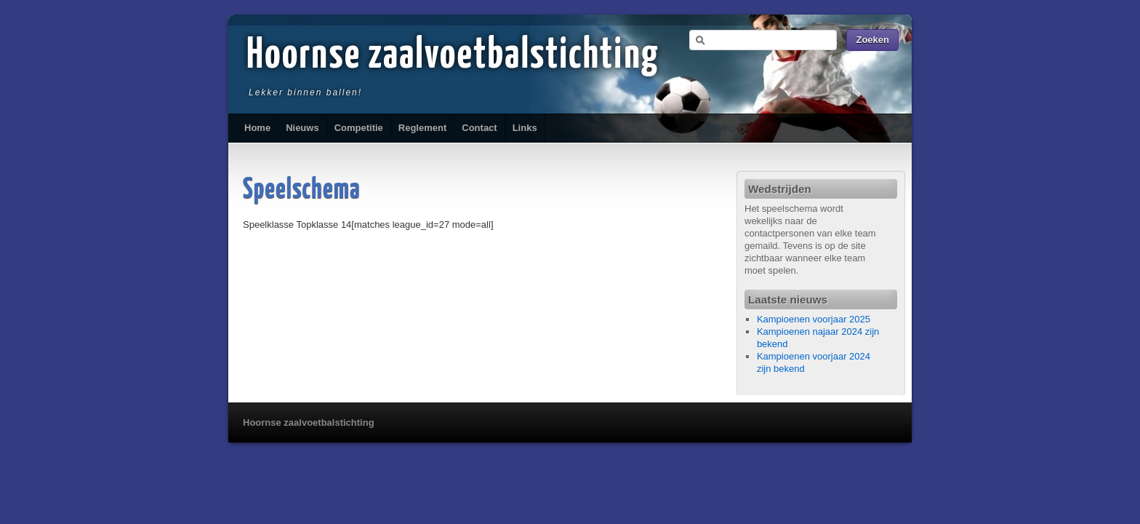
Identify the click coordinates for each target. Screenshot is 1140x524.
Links (525, 127)
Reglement (422, 127)
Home (257, 127)
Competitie (358, 127)
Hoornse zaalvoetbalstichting (452, 56)
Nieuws (302, 127)
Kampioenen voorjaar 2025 (813, 319)
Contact (479, 127)
